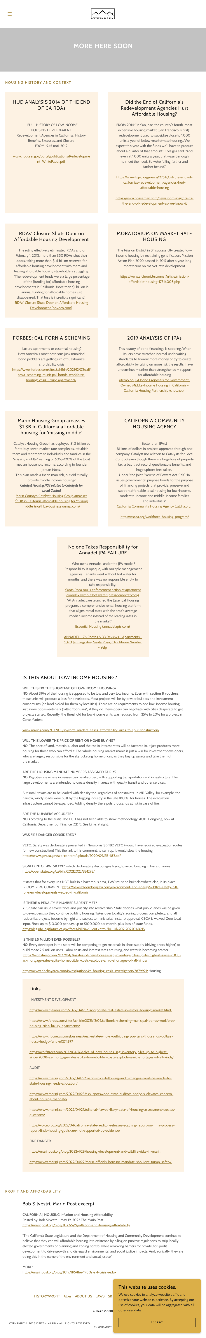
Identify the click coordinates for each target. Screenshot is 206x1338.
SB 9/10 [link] (114, 1296)
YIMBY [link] (167, 1296)
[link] (103, 14)
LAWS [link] (100, 1296)
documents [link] (131, 1296)
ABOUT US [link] (83, 1296)
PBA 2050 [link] (151, 1296)
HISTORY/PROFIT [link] (47, 1296)
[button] (20, 14)
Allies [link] (68, 1296)
